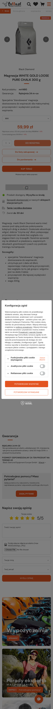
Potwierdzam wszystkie (26, 384)
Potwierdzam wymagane (26, 392)
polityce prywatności (24, 327)
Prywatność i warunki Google (30, 332)
